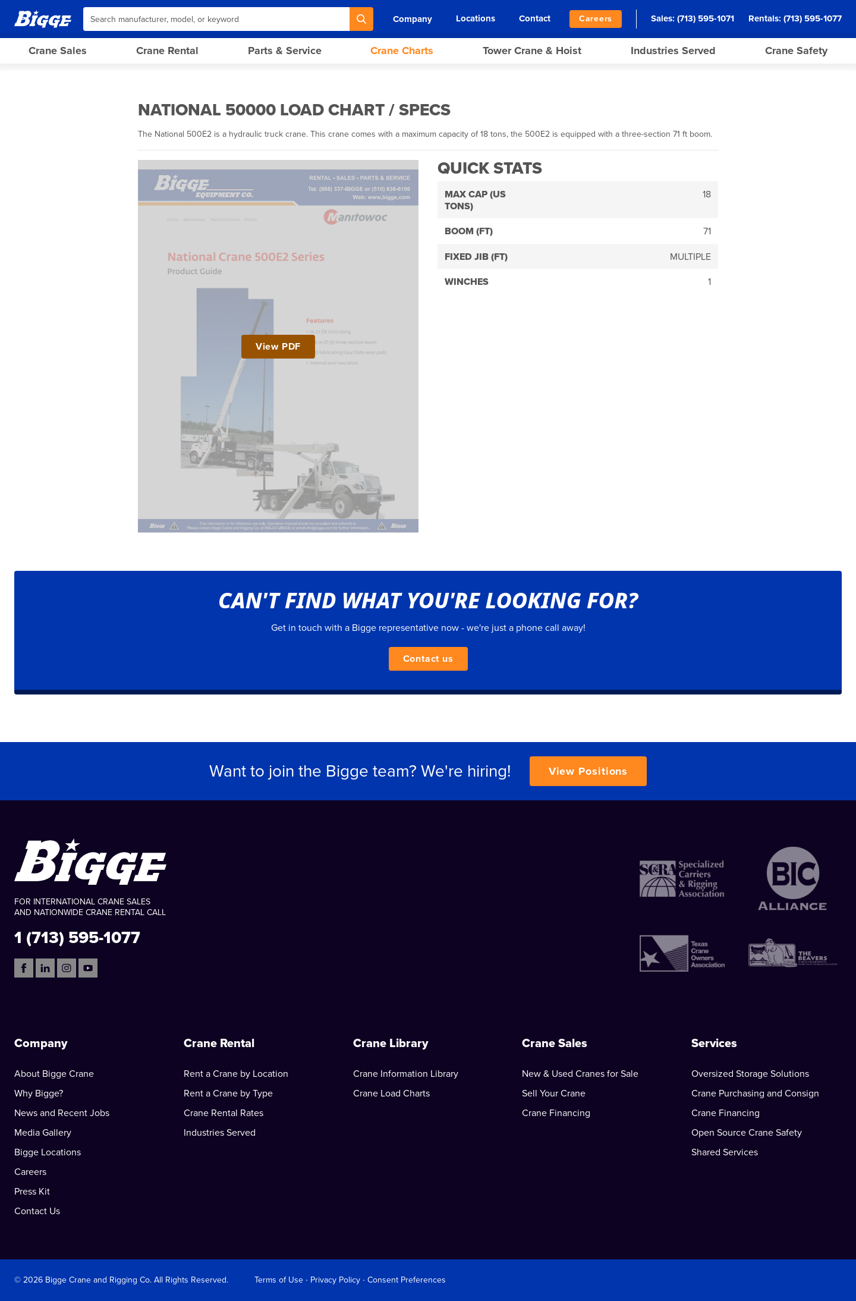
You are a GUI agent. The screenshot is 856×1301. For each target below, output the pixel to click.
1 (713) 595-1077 (77, 937)
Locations (475, 18)
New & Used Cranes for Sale (580, 1074)
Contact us (428, 659)
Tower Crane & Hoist (532, 50)
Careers (595, 19)
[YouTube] (87, 968)
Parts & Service (285, 50)
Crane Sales (58, 50)
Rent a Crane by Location (236, 1074)
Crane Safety (796, 50)
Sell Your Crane (554, 1093)
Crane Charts (401, 50)
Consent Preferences (406, 1280)
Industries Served (673, 50)
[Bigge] (42, 18)
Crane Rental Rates (223, 1113)
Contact (534, 18)
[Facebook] (23, 968)
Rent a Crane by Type (228, 1093)
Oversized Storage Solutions (750, 1074)
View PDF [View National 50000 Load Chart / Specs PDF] (278, 347)
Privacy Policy (335, 1280)
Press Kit (32, 1192)
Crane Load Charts (391, 1093)
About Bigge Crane (54, 1074)
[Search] (361, 19)
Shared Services (724, 1152)
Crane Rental (167, 50)
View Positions (588, 771)
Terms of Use (278, 1280)
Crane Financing (556, 1113)
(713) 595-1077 (812, 18)
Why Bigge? (38, 1093)
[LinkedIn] (45, 968)
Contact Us (37, 1211)
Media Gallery (42, 1133)
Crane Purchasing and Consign (755, 1093)
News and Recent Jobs (61, 1113)
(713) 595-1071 (705, 18)
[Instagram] (66, 968)
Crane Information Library (405, 1074)
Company (412, 19)
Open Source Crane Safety (746, 1133)
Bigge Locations (47, 1152)
